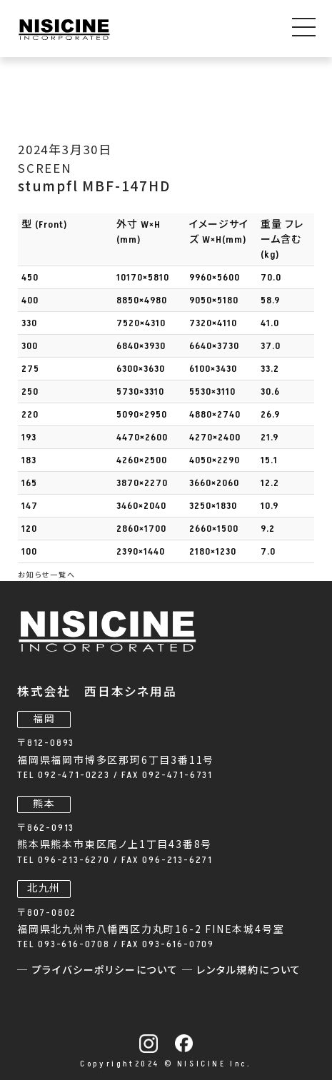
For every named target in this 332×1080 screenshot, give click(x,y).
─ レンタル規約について (242, 970)
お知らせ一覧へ (47, 575)
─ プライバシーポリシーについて (99, 970)
